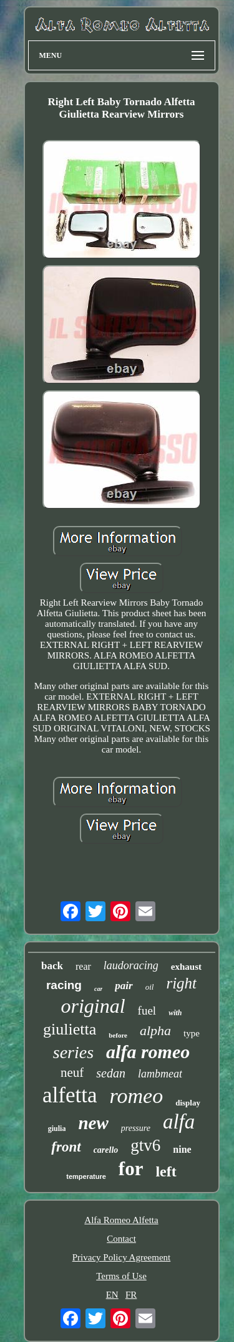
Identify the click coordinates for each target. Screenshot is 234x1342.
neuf (72, 1072)
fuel (147, 1010)
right (181, 983)
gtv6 (145, 1145)
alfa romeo (148, 1051)
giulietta (69, 1029)
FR (131, 1295)
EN (112, 1295)
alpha (155, 1030)
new (93, 1123)
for (131, 1169)
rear (83, 966)
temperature (86, 1176)
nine (182, 1149)
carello (106, 1150)
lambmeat (160, 1074)
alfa (179, 1121)
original (93, 1006)
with (175, 1012)
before (118, 1035)
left (165, 1171)
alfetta (69, 1095)
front (65, 1147)
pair (123, 986)
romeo (136, 1095)
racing (64, 985)
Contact (121, 1239)
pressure (135, 1128)
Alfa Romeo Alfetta (121, 1220)
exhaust (186, 967)
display (187, 1102)
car (98, 988)
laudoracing (131, 965)
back (52, 966)
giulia (57, 1128)
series (73, 1052)
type (191, 1033)
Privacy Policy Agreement (121, 1257)
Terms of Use (121, 1276)
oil (149, 987)
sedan (110, 1073)
